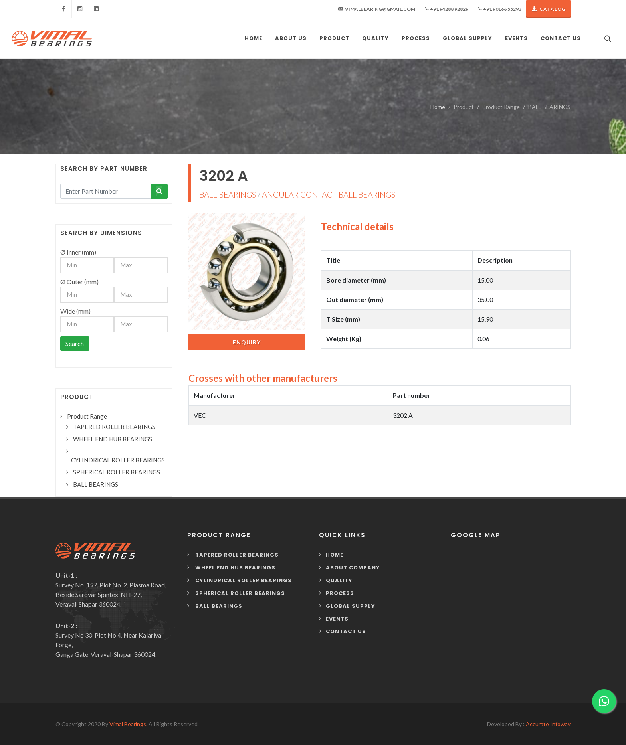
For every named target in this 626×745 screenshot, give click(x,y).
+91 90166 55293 (499, 9)
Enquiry (247, 342)
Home (437, 106)
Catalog (548, 9)
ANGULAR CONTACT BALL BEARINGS (328, 194)
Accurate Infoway (548, 724)
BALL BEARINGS (227, 194)
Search (74, 343)
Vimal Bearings (127, 724)
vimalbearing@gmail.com (376, 9)
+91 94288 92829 (446, 9)
